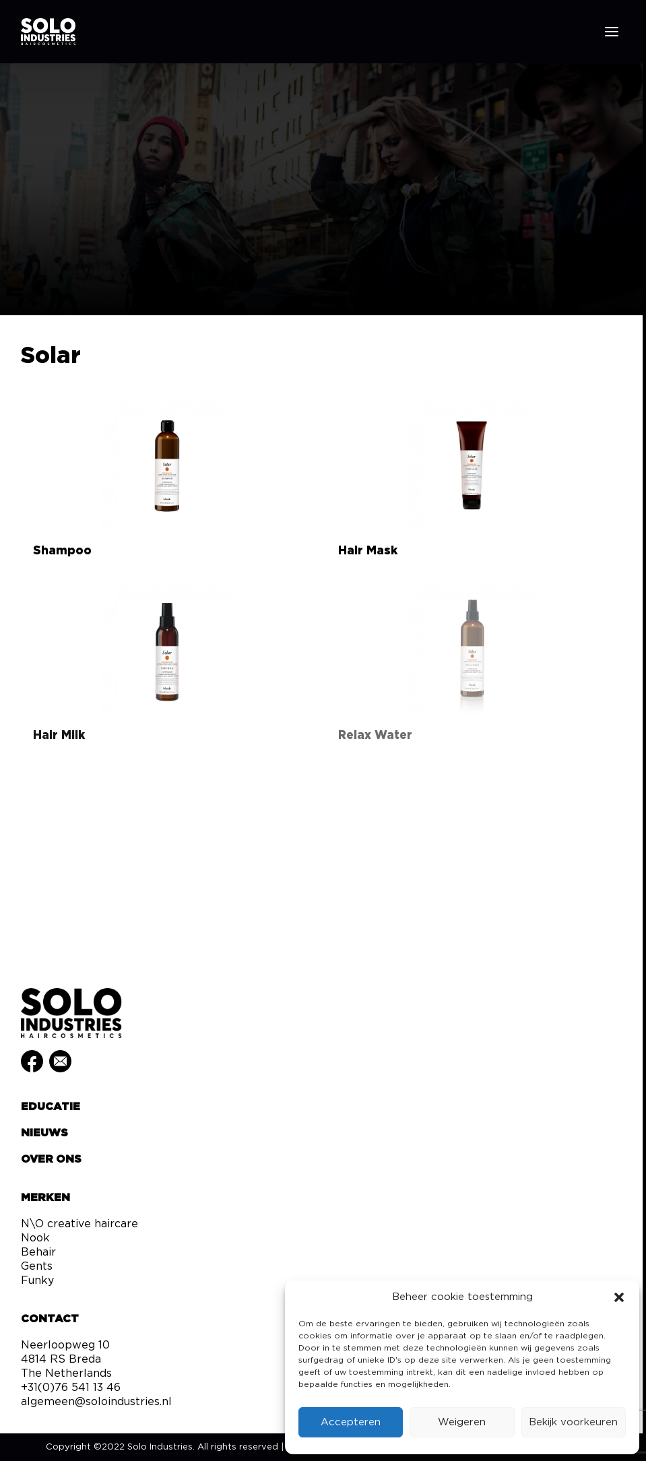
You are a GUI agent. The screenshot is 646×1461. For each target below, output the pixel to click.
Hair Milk (59, 735)
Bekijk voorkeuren (573, 1422)
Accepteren (351, 1422)
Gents (37, 1266)
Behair (38, 1252)
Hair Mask (367, 550)
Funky (37, 1280)
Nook (35, 1238)
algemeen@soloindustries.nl (96, 1401)
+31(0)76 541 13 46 (71, 1387)
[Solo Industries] (48, 31)
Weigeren (462, 1422)
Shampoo (62, 550)
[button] (619, 1297)
